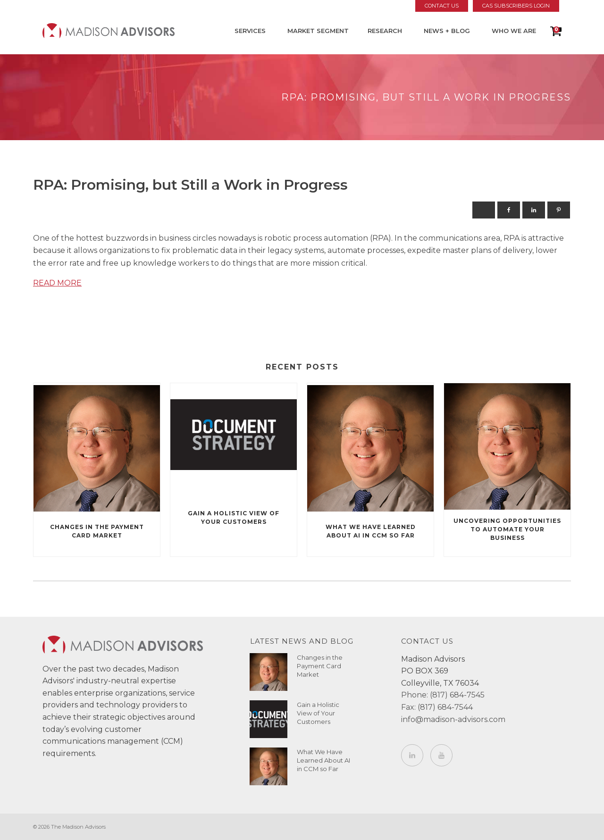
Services (250, 30)
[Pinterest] (558, 210)
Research (385, 30)
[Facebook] (508, 210)
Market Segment (318, 30)
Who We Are (514, 30)
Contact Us (442, 5)
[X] (483, 210)
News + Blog (447, 30)
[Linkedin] (533, 210)
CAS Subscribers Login (516, 5)
